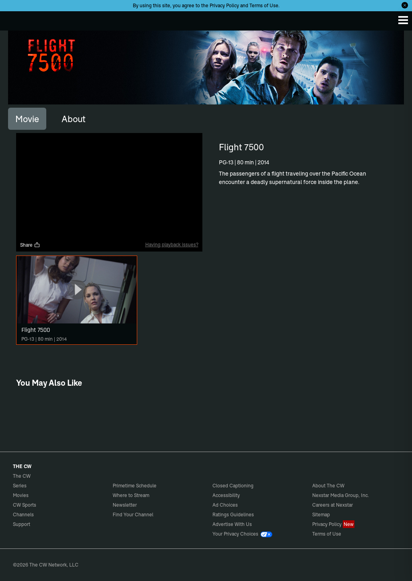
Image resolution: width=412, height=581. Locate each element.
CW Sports (24, 505)
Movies (21, 495)
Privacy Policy (224, 5)
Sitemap (321, 514)
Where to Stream (131, 495)
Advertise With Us (232, 524)
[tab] (27, 118)
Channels (23, 514)
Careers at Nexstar (332, 505)
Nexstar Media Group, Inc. (340, 495)
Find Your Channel (133, 514)
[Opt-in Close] (405, 5)
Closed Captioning (232, 486)
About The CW (328, 486)
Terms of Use (263, 5)
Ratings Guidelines (233, 514)
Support (21, 524)
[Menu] (403, 20)
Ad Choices (225, 505)
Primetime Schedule (135, 486)
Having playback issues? (171, 244)
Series (20, 486)
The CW (14, 19)
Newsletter (125, 505)
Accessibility (226, 495)
